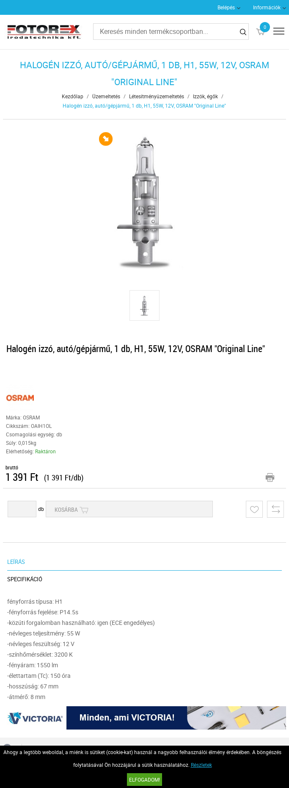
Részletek (201, 764)
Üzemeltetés (106, 96)
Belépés (226, 7)
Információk (267, 7)
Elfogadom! (144, 779)
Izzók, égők (205, 96)
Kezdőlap (72, 96)
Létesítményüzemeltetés (156, 96)
